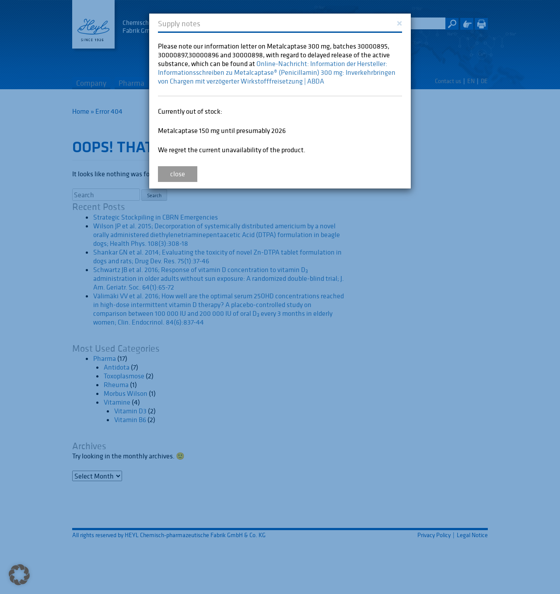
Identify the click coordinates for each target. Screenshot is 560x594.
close (177, 173)
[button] (19, 575)
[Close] (399, 22)
